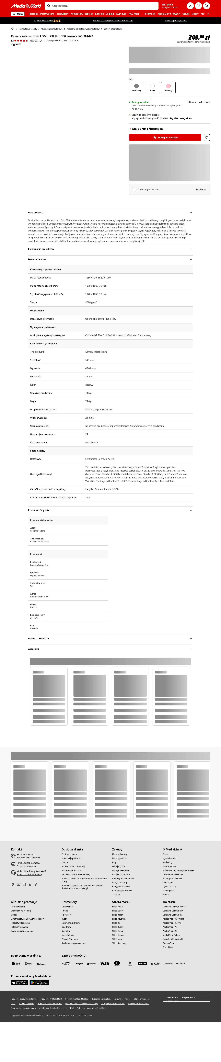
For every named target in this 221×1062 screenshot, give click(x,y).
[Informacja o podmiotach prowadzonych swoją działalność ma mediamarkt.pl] (85, 887)
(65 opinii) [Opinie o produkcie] (34, 40)
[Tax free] (116, 894)
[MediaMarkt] (26, 6)
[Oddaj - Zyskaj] (118, 866)
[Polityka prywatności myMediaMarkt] (91, 1008)
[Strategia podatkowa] (172, 878)
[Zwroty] (65, 862)
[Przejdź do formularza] (26, 866)
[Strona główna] (13, 29)
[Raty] (114, 862)
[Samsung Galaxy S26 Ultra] (175, 906)
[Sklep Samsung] (119, 943)
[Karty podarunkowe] (121, 886)
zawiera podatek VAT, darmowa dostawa (193, 42)
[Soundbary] (66, 931)
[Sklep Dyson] (117, 927)
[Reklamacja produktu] (71, 858)
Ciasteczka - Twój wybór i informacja (186, 999)
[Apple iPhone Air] (170, 927)
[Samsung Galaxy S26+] (173, 910)
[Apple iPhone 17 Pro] (172, 922)
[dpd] (15, 963)
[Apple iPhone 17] (170, 931)
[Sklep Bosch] (117, 914)
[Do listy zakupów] (198, 5)
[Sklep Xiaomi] (118, 910)
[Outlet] (14, 914)
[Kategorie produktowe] (122, 890)
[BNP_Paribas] (91, 963)
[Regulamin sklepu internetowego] (76, 874)
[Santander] (180, 964)
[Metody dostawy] (119, 854)
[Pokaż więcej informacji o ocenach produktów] (40, 40)
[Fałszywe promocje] (122, 999)
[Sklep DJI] (116, 922)
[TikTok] (37, 884)
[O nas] (165, 854)
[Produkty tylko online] (20, 922)
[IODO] (13, 1003)
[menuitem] (41, 14)
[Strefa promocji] (18, 906)
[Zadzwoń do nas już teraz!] (28, 857)
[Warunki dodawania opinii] (138, 1003)
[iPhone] (65, 910)
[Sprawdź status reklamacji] (73, 866)
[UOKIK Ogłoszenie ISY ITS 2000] (50, 1003)
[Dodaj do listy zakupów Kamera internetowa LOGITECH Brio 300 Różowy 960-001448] (207, 137)
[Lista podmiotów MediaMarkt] (113, 1003)
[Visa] (104, 963)
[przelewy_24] (66, 963)
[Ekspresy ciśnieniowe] (71, 922)
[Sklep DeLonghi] (119, 918)
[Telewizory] (66, 914)
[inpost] (28, 963)
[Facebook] (14, 884)
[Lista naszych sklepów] (173, 874)
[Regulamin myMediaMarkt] (51, 999)
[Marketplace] (168, 890)
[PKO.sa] (168, 963)
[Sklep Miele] (117, 939)
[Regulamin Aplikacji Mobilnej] (76, 999)
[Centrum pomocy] (69, 854)
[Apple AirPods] (68, 935)
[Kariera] (166, 894)
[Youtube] (20, 884)
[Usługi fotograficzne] (121, 874)
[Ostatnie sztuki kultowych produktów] (27, 918)
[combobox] (104, 6)
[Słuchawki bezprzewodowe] (74, 943)
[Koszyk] (206, 5)
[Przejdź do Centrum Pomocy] (29, 874)
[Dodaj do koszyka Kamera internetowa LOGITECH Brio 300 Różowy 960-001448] (165, 137)
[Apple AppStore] (19, 982)
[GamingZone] (168, 943)
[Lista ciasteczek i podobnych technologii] (81, 1003)
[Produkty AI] (168, 947)
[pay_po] (79, 963)
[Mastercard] (117, 963)
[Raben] (41, 964)
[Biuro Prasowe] (169, 866)
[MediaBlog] (167, 862)
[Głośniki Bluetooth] (70, 939)
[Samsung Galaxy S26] (172, 914)
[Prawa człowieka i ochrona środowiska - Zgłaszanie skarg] (85, 880)
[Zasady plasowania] (26, 1003)
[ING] (155, 963)
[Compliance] (168, 882)
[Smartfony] (66, 927)
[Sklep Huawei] (118, 935)
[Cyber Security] (169, 886)
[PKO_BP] (130, 963)
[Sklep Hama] (117, 931)
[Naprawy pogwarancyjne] (123, 878)
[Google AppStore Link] (39, 982)
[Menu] (17, 14)
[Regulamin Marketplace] (101, 999)
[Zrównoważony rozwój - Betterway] (178, 870)
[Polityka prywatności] (141, 999)
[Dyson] (64, 918)
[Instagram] (25, 884)
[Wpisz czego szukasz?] (48, 5)
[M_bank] (142, 963)
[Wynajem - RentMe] (120, 870)
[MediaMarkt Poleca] (171, 935)
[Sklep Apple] (117, 906)
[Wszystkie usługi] (119, 882)
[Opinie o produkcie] (19, 40)
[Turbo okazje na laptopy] (22, 931)
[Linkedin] (31, 884)
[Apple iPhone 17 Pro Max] (174, 918)
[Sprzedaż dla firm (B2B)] (72, 870)
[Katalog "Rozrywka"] (19, 927)
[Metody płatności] (119, 858)
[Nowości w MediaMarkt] (173, 939)
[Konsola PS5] (67, 906)
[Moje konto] (190, 5)
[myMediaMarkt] (169, 858)
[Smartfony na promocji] (21, 910)
